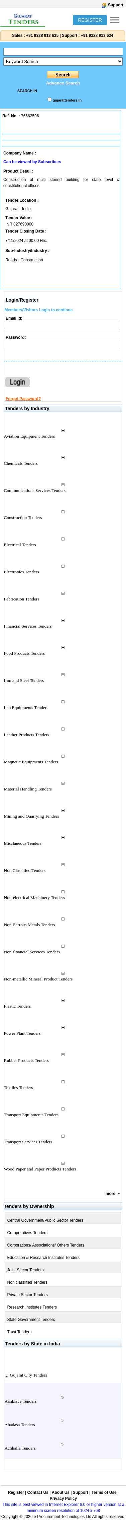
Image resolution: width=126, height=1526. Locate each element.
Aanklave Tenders (21, 1401)
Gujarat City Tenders (28, 1375)
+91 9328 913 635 (41, 35)
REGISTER (90, 20)
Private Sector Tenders (27, 1294)
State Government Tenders (31, 1319)
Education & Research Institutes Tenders (43, 1257)
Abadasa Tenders (20, 1424)
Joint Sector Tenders (25, 1270)
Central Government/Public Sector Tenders (45, 1220)
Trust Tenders (19, 1332)
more (110, 1193)
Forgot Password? (23, 398)
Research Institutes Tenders (32, 1307)
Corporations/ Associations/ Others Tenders (46, 1245)
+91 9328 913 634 (97, 35)
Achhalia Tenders (20, 1448)
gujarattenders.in (67, 100)
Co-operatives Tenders (27, 1232)
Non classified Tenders (27, 1282)
